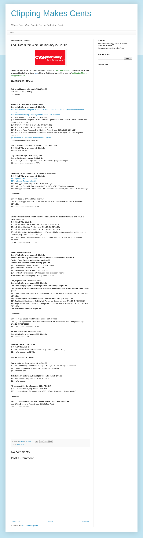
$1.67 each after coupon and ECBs (25, 207)
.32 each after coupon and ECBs (24, 242)
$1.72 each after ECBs (20, 337)
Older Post (85, 522)
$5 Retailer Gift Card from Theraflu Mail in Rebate (31, 138)
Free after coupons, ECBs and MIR (25, 140)
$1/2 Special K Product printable (24, 178)
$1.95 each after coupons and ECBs (25, 163)
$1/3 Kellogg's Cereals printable (24, 181)
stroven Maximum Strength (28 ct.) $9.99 (29, 89)
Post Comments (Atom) (29, 526)
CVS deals (20, 445)
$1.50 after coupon (18, 371)
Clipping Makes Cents (51, 13)
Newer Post (16, 522)
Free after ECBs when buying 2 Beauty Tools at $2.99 (32, 275)
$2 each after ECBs (19, 150)
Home (11, 33)
